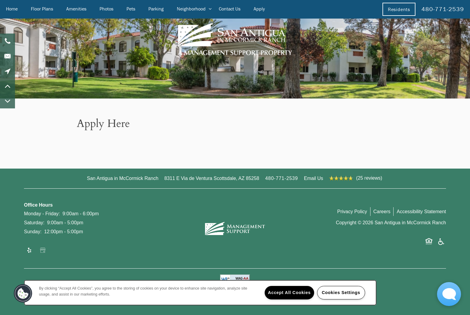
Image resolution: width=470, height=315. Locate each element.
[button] (398, 9)
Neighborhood (191, 9)
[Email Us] (7, 56)
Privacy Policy (352, 211)
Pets (130, 9)
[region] (200, 292)
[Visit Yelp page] (29, 250)
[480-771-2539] (7, 41)
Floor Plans (42, 9)
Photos (106, 9)
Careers (382, 211)
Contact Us (229, 9)
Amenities (76, 9)
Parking (156, 9)
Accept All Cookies (289, 292)
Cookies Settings (341, 292)
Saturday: (34, 222)
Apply (259, 9)
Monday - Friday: (42, 213)
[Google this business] (43, 250)
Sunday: (33, 231)
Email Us (313, 178)
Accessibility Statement (421, 211)
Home (12, 9)
